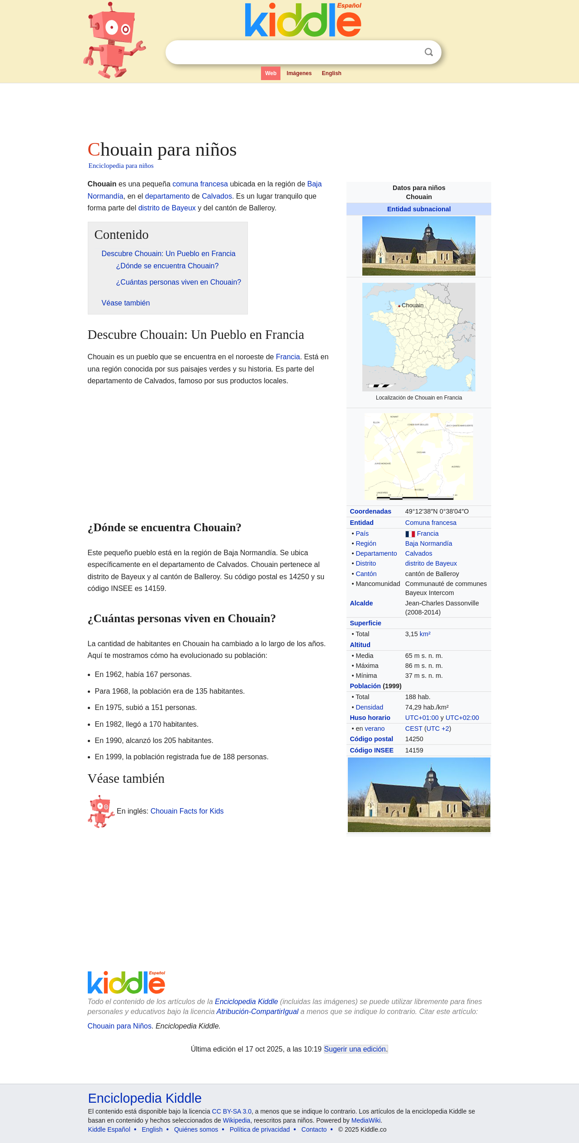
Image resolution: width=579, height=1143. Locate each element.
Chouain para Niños (120, 1026)
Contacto (314, 1129)
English (332, 73)
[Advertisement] (289, 108)
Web (270, 73)
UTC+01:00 (422, 717)
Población (365, 686)
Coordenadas (370, 511)
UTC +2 (438, 728)
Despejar (410, 52)
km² (425, 634)
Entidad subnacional (419, 209)
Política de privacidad (260, 1129)
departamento (167, 196)
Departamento (376, 553)
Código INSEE (372, 750)
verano (374, 728)
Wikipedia (237, 1120)
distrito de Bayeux (431, 563)
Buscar (429, 52)
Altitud (360, 644)
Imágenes (299, 73)
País (362, 533)
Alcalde (361, 603)
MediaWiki (366, 1120)
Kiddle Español (109, 1129)
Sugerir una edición (355, 1049)
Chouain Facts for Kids (187, 811)
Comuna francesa (431, 522)
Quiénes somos (196, 1129)
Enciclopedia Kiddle (246, 1001)
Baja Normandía (428, 543)
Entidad (362, 522)
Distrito (366, 563)
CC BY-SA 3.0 (232, 1111)
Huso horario (370, 717)
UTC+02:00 (462, 717)
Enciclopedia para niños (121, 165)
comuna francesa (200, 184)
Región (366, 543)
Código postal (371, 739)
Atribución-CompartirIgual (258, 1011)
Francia (428, 533)
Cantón (366, 573)
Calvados (418, 553)
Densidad (369, 707)
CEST (413, 728)
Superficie (365, 623)
